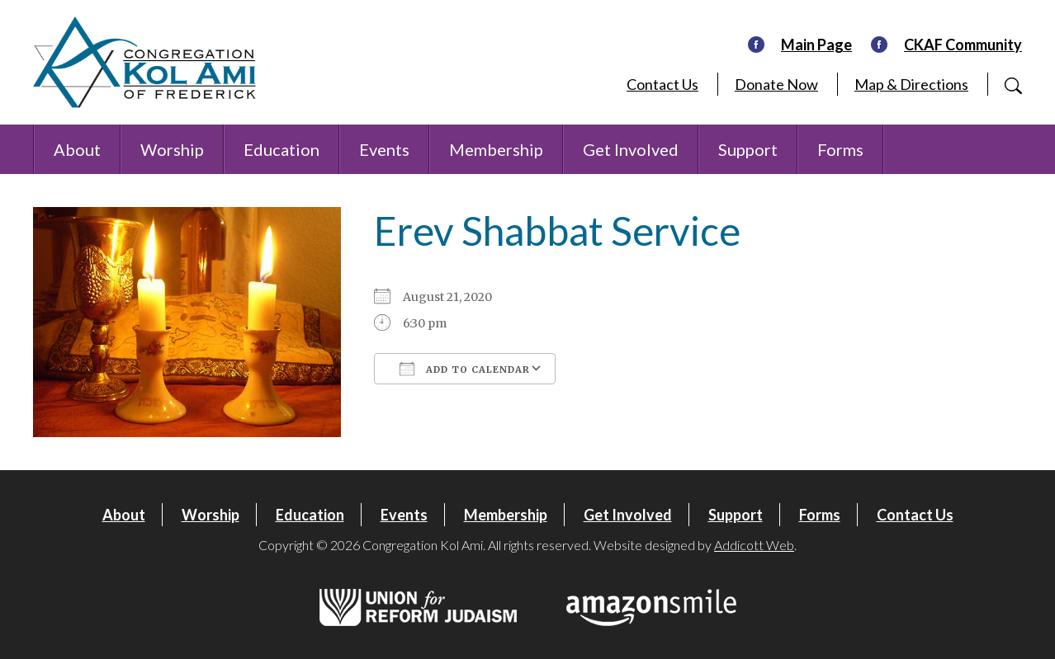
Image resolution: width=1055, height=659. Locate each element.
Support (748, 149)
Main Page (816, 44)
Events (384, 149)
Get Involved (631, 149)
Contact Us (662, 84)
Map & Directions (911, 84)
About (77, 149)
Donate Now (776, 84)
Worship (172, 149)
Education (281, 149)
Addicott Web (754, 545)
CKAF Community (963, 44)
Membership (496, 149)
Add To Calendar (465, 368)
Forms (840, 149)
